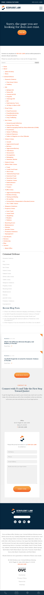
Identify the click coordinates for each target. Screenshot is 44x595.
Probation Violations (11, 231)
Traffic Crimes (9, 189)
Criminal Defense (8, 76)
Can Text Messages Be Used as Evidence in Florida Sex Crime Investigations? (21, 319)
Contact (5, 245)
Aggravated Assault (12, 144)
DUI (6, 87)
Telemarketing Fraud (12, 173)
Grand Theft (10, 213)
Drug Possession (11, 111)
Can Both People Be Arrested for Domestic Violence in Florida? (21, 314)
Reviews (6, 239)
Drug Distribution (11, 115)
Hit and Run (10, 199)
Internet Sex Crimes (12, 125)
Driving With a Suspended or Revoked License (20, 201)
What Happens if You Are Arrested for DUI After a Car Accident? (22, 322)
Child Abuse (10, 150)
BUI (7, 101)
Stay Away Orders (12, 82)
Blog (4, 243)
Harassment (10, 153)
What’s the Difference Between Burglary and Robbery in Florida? (22, 311)
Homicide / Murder (11, 159)
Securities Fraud (11, 178)
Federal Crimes (9, 162)
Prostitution (10, 129)
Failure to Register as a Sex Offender (17, 136)
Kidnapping (9, 157)
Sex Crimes (8, 120)
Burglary (9, 218)
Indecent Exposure (12, 134)
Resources (22, 581)
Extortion (9, 184)
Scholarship (7, 241)
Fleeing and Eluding (12, 197)
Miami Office (8, 248)
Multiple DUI (10, 90)
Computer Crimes (11, 180)
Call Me (22, 32)
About (5, 69)
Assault (8, 142)
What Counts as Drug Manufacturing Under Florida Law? (20, 316)
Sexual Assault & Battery (14, 123)
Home (5, 66)
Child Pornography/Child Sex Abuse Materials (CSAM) (22, 127)
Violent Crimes (9, 139)
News (6, 74)
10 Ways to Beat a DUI (13, 105)
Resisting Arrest (10, 223)
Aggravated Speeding (13, 192)
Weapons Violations (11, 206)
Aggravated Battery (12, 148)
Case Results (7, 236)
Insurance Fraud (11, 176)
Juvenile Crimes (9, 229)
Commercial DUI (11, 94)
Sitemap (22, 584)
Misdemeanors (9, 225)
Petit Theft (9, 211)
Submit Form (22, 489)
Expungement (9, 234)
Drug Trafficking (11, 117)
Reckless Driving (11, 194)
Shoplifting (9, 215)
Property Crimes (10, 208)
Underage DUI (10, 98)
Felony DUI (9, 92)
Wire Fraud (9, 171)
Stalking (9, 84)
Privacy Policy (22, 578)
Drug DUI (9, 96)
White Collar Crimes (11, 164)
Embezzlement (10, 182)
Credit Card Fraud (11, 169)
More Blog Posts (22, 375)
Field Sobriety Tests (12, 103)
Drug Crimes (8, 108)
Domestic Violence (10, 79)
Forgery (8, 187)
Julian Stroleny (9, 71)
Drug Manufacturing (12, 113)
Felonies (7, 227)
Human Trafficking (11, 132)
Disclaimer (22, 575)
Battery (8, 146)
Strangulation (10, 155)
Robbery (9, 220)
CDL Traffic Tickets (12, 203)
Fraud (8, 167)
